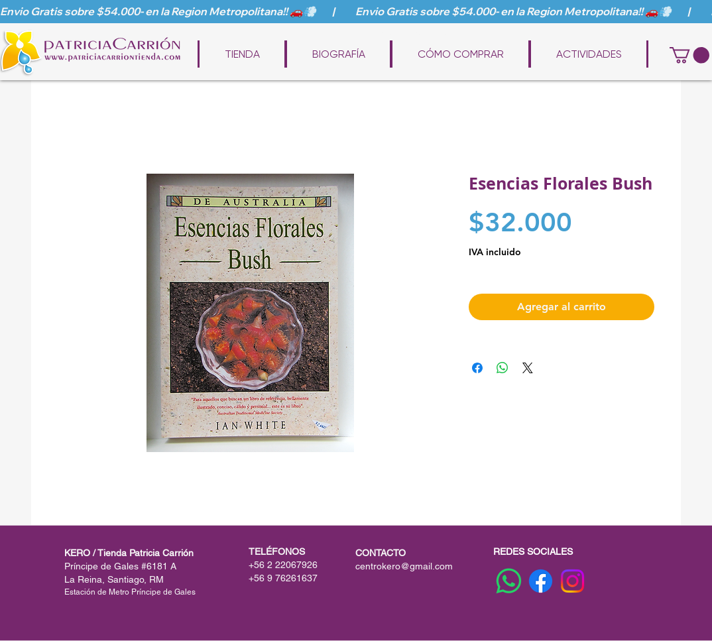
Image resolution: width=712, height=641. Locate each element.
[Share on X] (528, 368)
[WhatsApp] (508, 581)
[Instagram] (572, 581)
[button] (689, 55)
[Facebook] (540, 581)
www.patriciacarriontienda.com (365, 34)
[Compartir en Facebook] (477, 368)
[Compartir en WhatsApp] (502, 368)
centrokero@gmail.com (404, 566)
